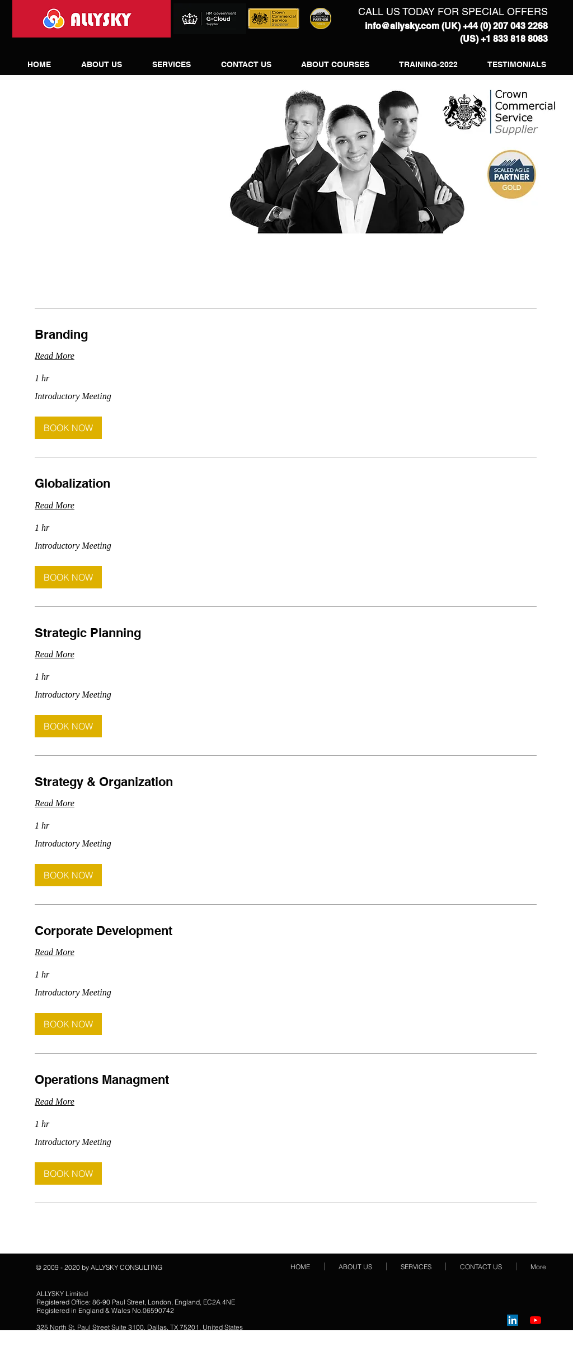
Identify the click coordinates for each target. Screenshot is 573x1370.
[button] (68, 428)
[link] (286, 334)
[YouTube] (535, 1320)
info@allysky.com (402, 26)
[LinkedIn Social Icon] (512, 1320)
